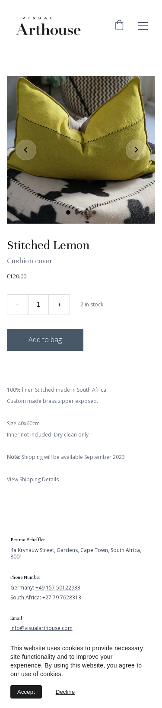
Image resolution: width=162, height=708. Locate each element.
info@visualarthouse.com (41, 628)
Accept (26, 692)
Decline (65, 692)
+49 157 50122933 (57, 587)
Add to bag (45, 339)
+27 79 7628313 (61, 597)
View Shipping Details (33, 479)
